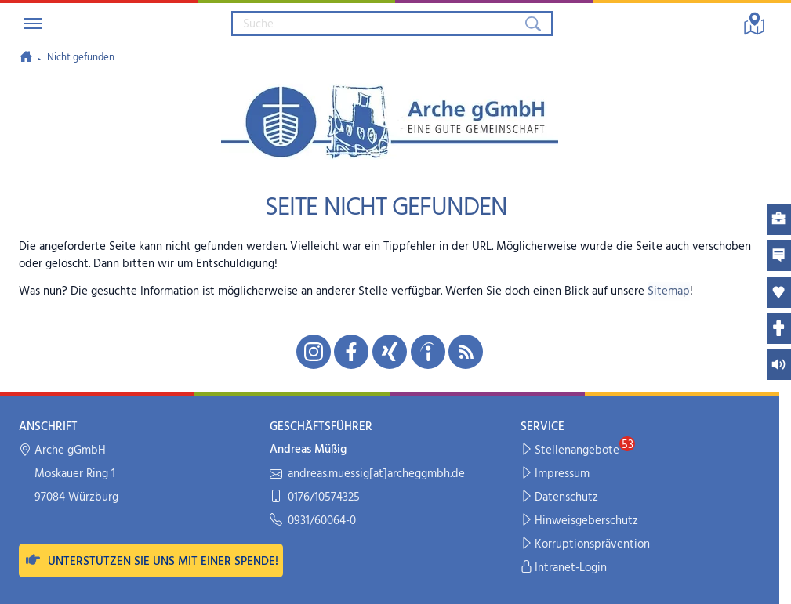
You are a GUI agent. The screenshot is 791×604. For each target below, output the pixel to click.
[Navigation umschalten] (33, 23)
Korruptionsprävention (586, 545)
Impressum (555, 474)
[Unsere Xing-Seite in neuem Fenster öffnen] (389, 352)
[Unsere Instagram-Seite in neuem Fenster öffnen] (313, 352)
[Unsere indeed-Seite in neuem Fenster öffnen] (428, 352)
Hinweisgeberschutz (580, 521)
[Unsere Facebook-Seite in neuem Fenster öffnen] (351, 352)
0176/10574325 (315, 498)
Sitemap (669, 291)
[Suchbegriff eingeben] (377, 23)
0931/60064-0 (313, 521)
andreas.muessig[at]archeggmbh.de (367, 474)
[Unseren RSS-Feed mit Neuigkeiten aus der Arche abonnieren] (465, 352)
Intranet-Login (564, 568)
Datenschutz (560, 498)
